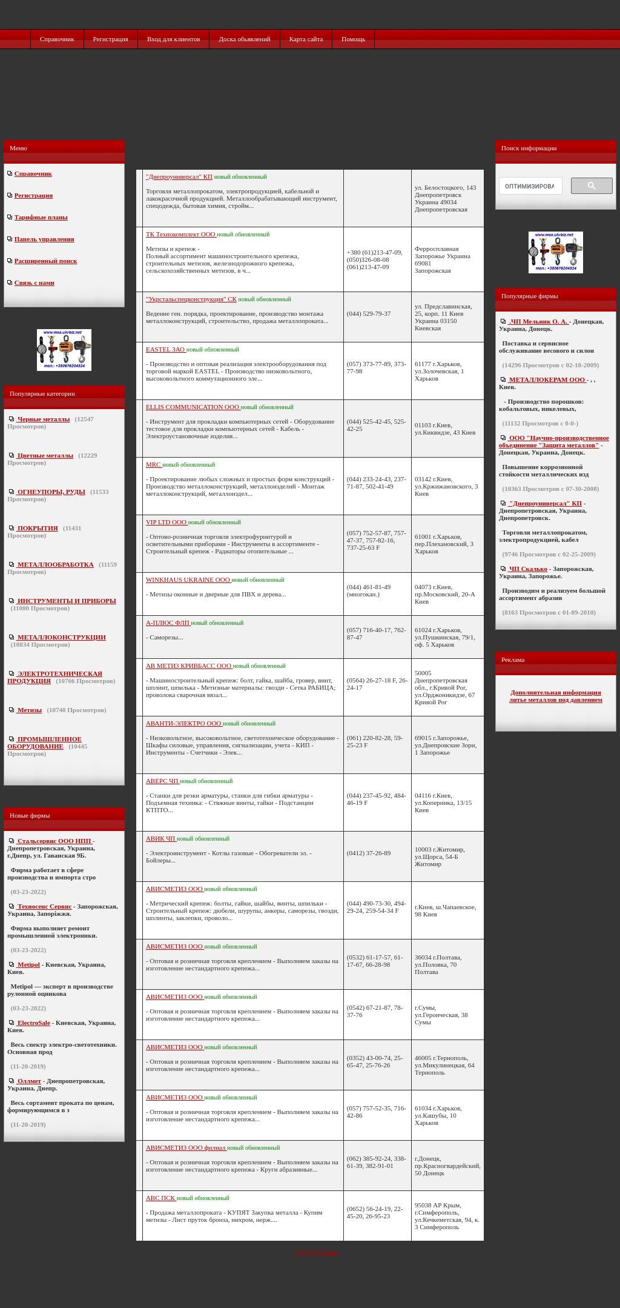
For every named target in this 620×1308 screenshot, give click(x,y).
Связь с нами (34, 282)
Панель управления (44, 238)
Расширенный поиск (46, 260)
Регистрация (110, 38)
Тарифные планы (41, 217)
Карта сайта (306, 38)
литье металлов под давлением (555, 699)
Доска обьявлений (244, 38)
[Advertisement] (311, 107)
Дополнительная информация (555, 692)
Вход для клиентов (173, 38)
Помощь (353, 38)
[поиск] (529, 186)
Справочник (57, 38)
